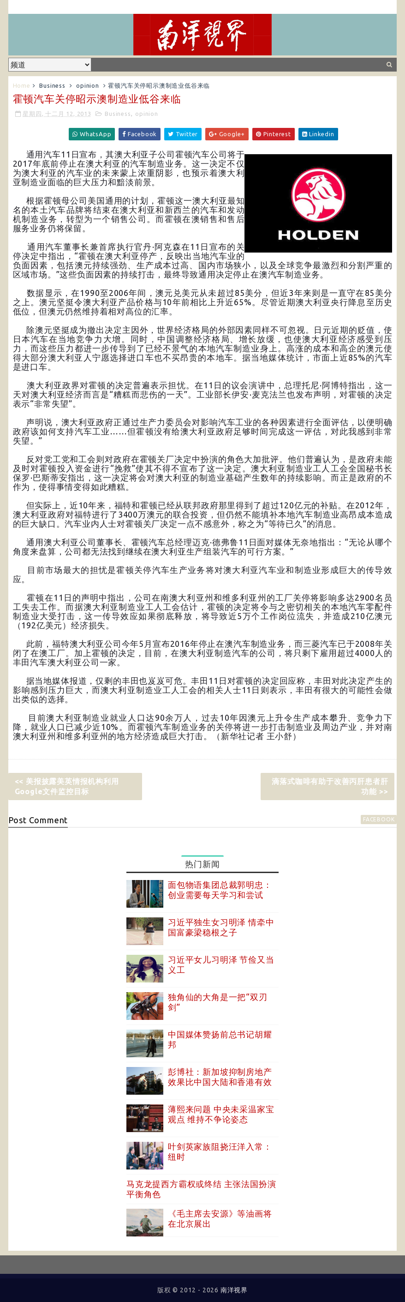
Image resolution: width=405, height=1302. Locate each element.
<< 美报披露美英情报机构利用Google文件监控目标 (67, 786)
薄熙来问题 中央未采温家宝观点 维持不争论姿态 (221, 1114)
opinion (87, 85)
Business (52, 85)
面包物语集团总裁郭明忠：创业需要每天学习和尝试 (220, 889)
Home (21, 85)
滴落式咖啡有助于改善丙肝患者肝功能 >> (330, 786)
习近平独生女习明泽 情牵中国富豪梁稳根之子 (221, 927)
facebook (378, 819)
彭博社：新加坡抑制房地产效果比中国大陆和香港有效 (220, 1076)
